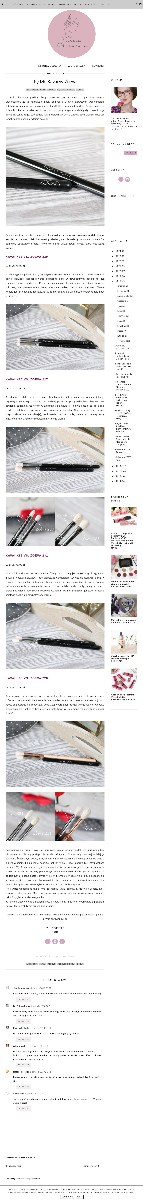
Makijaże (90, 4)
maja (119, 321)
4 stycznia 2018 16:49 (37, 1047)
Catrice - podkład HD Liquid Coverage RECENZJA (123, 659)
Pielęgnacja (34, 4)
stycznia (121, 341)
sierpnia (121, 306)
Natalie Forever (21, 1072)
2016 (118, 472)
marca (120, 331)
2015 (118, 477)
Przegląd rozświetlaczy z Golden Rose (123, 357)
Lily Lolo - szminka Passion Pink (123, 376)
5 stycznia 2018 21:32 (40, 1072)
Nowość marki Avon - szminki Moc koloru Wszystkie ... (122, 441)
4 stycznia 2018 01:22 (41, 989)
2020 (118, 272)
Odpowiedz (23, 1000)
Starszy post (92, 1167)
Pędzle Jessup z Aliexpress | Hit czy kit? (123, 367)
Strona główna (49, 66)
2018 (118, 281)
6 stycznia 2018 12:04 (35, 1094)
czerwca (121, 316)
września (122, 301)
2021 (118, 267)
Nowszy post (13, 1167)
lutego (120, 336)
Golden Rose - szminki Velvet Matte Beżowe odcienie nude (123, 698)
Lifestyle (104, 4)
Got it (80, 1197)
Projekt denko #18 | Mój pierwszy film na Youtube (123, 428)
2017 (118, 467)
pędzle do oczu (65, 90)
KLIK (58, 106)
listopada (122, 291)
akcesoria (32, 90)
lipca (119, 311)
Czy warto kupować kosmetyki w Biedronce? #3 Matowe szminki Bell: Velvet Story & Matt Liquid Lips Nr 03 (122, 541)
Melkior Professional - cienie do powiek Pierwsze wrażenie (123, 584)
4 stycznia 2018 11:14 (40, 1029)
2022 (118, 261)
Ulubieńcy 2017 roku (123, 459)
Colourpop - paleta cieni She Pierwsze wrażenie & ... (123, 386)
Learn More (67, 1197)
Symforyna (18, 1094)
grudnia (121, 286)
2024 (118, 252)
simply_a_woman (21, 989)
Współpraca (76, 66)
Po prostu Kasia (21, 1029)
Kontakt (98, 66)
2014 (118, 482)
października (123, 296)
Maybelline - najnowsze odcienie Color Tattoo (123, 621)
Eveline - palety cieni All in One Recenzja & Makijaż (123, 415)
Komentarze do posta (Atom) (28, 1179)
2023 (118, 257)
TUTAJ (53, 111)
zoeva (79, 90)
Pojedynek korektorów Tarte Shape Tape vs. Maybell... (121, 401)
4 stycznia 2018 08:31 (41, 1007)
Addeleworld (19, 1047)
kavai (43, 90)
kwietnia (121, 326)
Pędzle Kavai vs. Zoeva (123, 451)
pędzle (51, 90)
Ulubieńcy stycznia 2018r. (123, 347)
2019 (118, 276)
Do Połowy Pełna (21, 1007)
